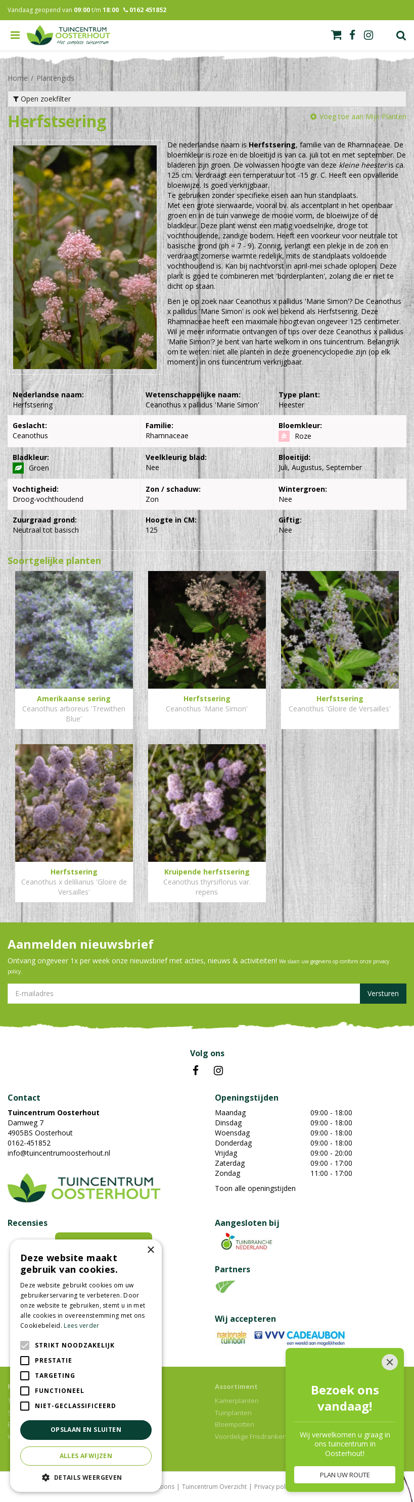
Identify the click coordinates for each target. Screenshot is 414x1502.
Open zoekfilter (42, 98)
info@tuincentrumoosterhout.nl (59, 1153)
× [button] (150, 1250)
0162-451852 (29, 1143)
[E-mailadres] (207, 993)
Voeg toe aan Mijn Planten (362, 116)
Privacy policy (273, 1486)
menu (15, 35)
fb (352, 35)
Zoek (401, 35)
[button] (86, 1477)
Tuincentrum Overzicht (214, 1486)
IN (218, 1070)
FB (195, 1070)
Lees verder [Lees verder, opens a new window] (81, 1325)
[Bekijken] (336, 35)
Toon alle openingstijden (255, 1188)
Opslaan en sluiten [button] (86, 1429)
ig (368, 35)
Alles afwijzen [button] (86, 1456)
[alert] (86, 1365)
